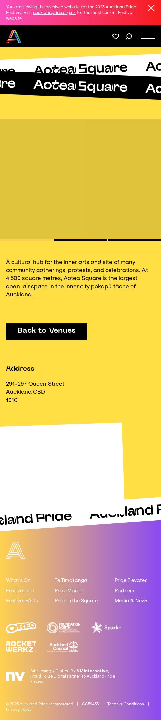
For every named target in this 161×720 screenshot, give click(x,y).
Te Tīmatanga (71, 580)
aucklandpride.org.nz (54, 12)
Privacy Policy (18, 709)
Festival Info (20, 591)
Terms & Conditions (125, 704)
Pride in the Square (76, 601)
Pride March (69, 591)
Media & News (131, 601)
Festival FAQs (22, 601)
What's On (18, 580)
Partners (124, 591)
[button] (26, 240)
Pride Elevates (131, 580)
